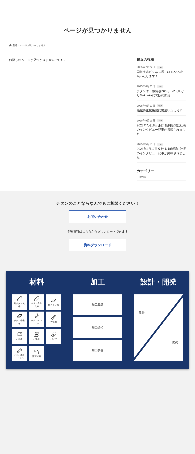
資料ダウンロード (97, 246)
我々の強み (84, 396)
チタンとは (175, 396)
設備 (144, 396)
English (100, 407)
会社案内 (158, 396)
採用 (62, 407)
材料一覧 (119, 396)
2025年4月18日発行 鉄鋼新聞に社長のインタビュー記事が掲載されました (161, 130)
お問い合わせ (97, 217)
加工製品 (97, 305)
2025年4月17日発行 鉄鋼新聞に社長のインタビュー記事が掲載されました (161, 153)
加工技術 (97, 328)
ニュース (49, 407)
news (160, 67)
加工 (133, 396)
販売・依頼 (102, 396)
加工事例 (97, 351)
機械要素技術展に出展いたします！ (161, 110)
